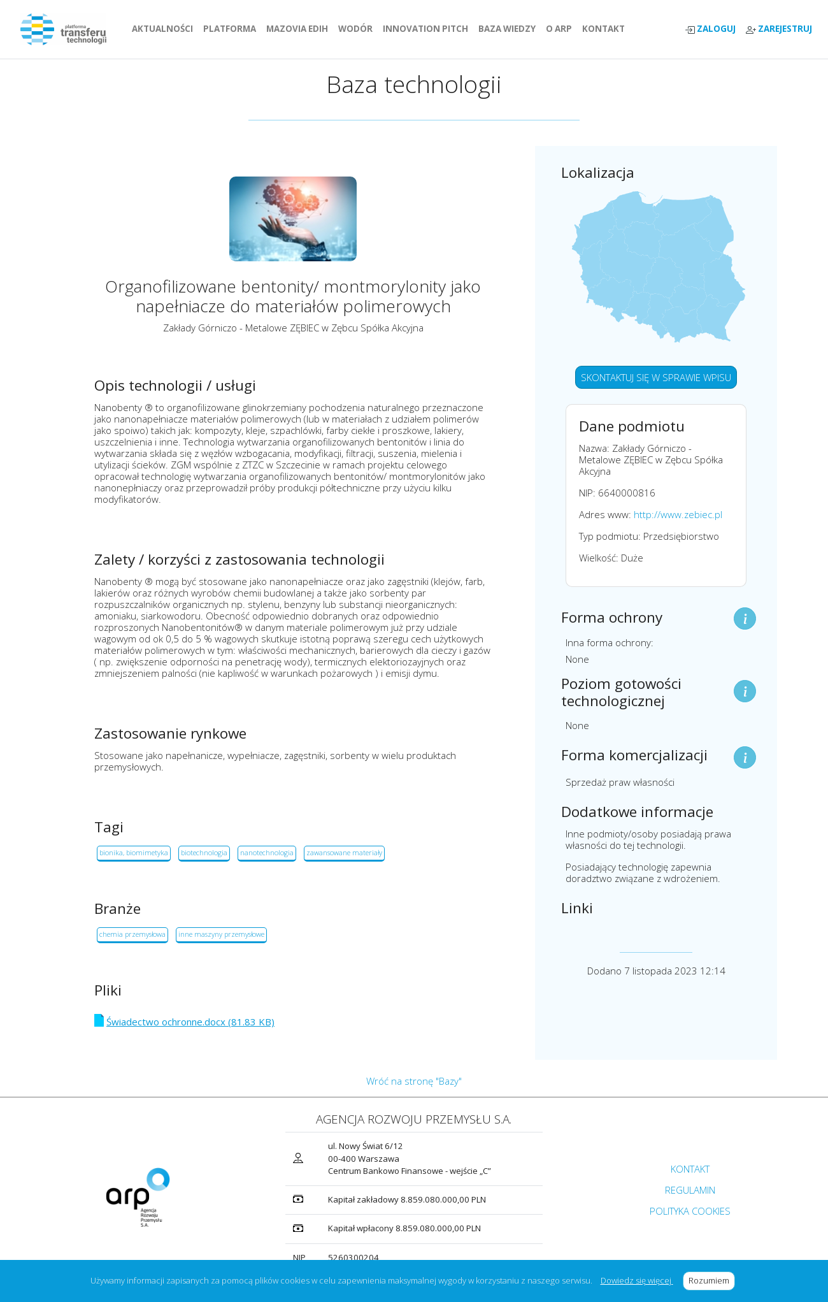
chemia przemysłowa (132, 934)
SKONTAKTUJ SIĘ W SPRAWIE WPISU (656, 377)
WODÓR (358, 28)
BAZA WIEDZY (507, 28)
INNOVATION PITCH (425, 28)
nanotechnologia (267, 852)
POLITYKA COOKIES (690, 1210)
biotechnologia (204, 852)
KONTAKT (606, 28)
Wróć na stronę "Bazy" (414, 1080)
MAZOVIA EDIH (299, 28)
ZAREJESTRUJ (779, 29)
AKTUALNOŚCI (165, 28)
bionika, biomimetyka (133, 852)
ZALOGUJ (710, 29)
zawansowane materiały (344, 852)
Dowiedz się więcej (637, 1280)
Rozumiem (712, 1280)
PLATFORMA (232, 28)
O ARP (561, 28)
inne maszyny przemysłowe (221, 934)
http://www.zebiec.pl (678, 514)
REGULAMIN (690, 1189)
